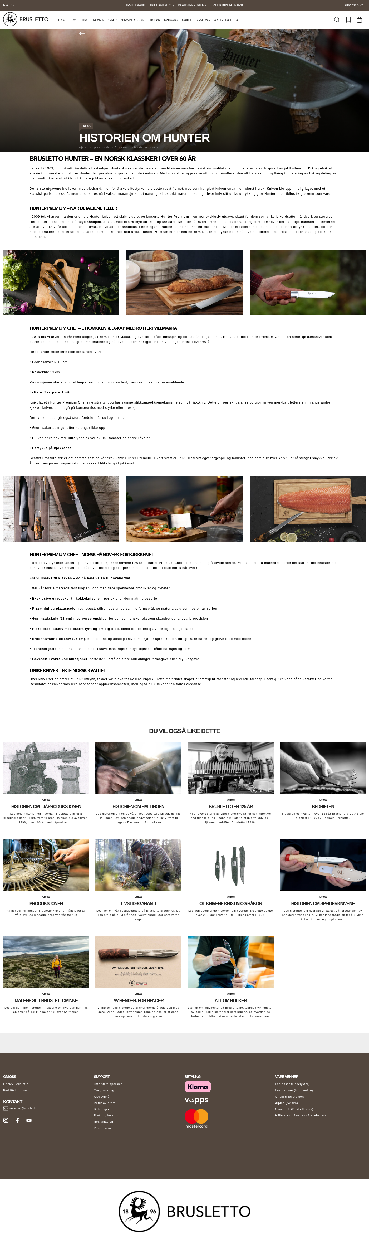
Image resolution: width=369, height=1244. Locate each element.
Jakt (74, 19)
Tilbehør (154, 19)
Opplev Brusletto (226, 19)
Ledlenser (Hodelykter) (292, 1084)
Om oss (86, 126)
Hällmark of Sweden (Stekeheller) (300, 1115)
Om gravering (104, 1090)
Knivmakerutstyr (132, 19)
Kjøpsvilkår (102, 1096)
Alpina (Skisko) (286, 1103)
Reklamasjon (103, 1121)
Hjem (82, 147)
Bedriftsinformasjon (17, 1090)
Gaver (112, 19)
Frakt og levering (106, 1115)
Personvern (102, 1128)
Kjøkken (98, 19)
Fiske (85, 19)
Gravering (202, 19)
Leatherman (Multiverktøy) (295, 1090)
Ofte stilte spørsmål (109, 1084)
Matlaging (171, 19)
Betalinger (101, 1109)
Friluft (62, 19)
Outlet (186, 19)
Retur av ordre (105, 1103)
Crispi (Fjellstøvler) (289, 1096)
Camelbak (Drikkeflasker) (294, 1109)
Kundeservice (354, 5)
